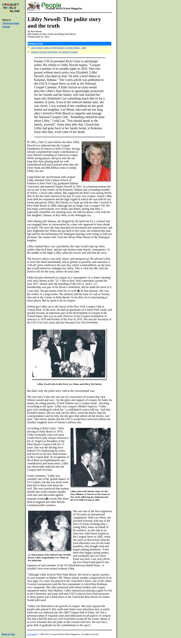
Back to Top (8, 634)
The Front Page (10, 23)
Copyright (32, 634)
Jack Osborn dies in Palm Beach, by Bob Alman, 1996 (58, 47)
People (6, 26)
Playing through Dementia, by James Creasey (54, 52)
